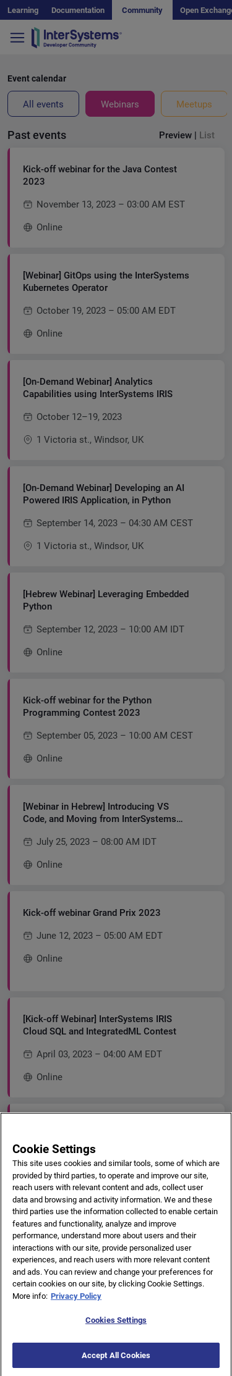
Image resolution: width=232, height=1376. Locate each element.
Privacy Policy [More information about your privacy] (76, 1302)
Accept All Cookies (116, 1362)
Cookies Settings (116, 1327)
